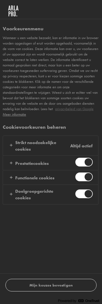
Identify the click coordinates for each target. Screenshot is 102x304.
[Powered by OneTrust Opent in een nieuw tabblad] (78, 300)
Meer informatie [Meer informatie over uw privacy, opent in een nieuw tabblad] (14, 114)
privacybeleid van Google (74, 108)
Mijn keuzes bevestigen (51, 285)
